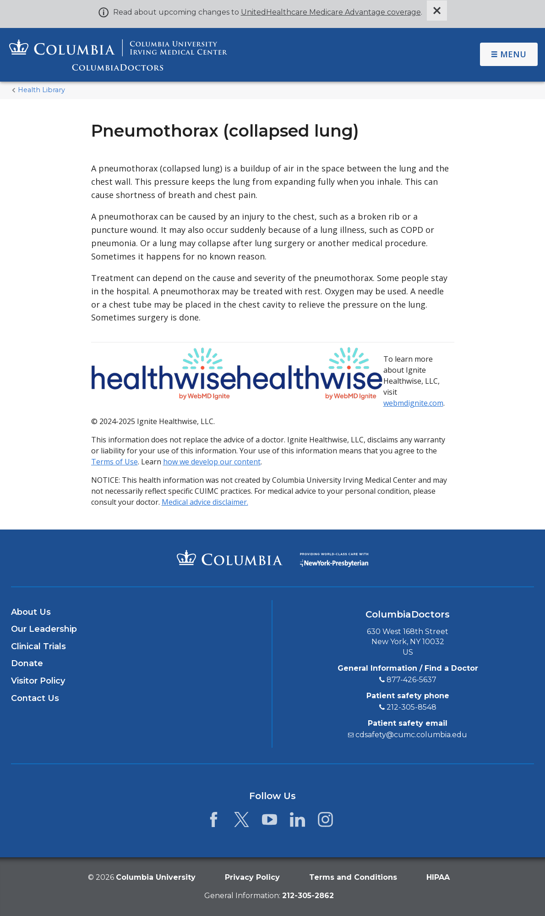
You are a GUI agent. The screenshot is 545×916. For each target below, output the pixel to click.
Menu (508, 54)
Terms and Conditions (353, 877)
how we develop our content (212, 462)
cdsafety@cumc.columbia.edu (411, 734)
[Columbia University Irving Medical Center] (230, 557)
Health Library (41, 90)
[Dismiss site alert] (437, 10)
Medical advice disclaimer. (205, 502)
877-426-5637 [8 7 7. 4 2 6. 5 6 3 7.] (411, 679)
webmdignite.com (413, 403)
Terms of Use (114, 462)
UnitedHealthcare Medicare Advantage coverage (331, 12)
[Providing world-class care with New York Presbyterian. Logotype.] (334, 557)
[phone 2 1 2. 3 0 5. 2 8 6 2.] (308, 895)
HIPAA (438, 877)
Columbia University (156, 877)
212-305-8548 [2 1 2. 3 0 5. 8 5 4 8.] (411, 707)
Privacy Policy (252, 877)
